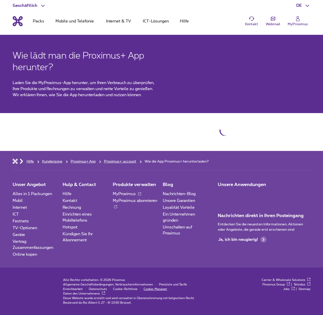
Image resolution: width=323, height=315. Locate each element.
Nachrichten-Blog (179, 194)
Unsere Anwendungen (242, 184)
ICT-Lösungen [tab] (156, 21)
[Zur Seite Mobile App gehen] (222, 195)
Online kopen (25, 254)
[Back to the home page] (18, 21)
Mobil (18, 201)
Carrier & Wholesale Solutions (286, 279)
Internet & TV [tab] (118, 21)
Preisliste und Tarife (173, 284)
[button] (303, 6)
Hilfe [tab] (184, 21)
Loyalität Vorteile (179, 207)
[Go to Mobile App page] (236, 195)
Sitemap (304, 289)
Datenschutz (98, 289)
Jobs (289, 289)
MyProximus (127, 194)
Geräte (19, 235)
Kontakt (70, 201)
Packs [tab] (38, 21)
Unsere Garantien (179, 201)
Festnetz (21, 221)
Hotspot (70, 227)
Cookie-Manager (155, 289)
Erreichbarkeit (73, 289)
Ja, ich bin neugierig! (242, 240)
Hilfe (67, 194)
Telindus (302, 284)
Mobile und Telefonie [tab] (75, 21)
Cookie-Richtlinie (125, 289)
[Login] (297, 21)
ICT (16, 214)
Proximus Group (276, 284)
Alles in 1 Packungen (32, 194)
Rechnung (72, 207)
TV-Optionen (25, 228)
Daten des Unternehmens (84, 293)
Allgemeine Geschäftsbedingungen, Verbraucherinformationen (108, 284)
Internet (20, 207)
